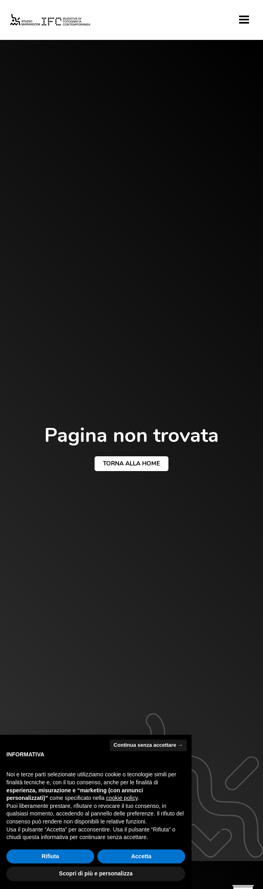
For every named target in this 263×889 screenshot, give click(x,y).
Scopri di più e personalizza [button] (95, 873)
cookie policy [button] (122, 798)
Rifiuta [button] (50, 856)
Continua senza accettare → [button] (148, 745)
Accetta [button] (141, 856)
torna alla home (131, 463)
